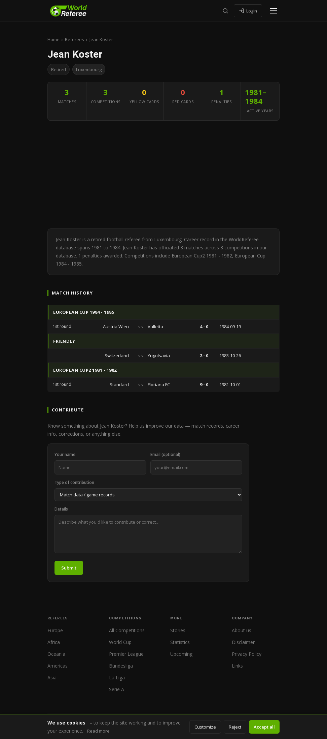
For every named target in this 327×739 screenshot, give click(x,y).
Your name (64, 454)
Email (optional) (165, 454)
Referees (74, 39)
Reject (235, 727)
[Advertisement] (163, 174)
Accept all (264, 727)
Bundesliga (121, 666)
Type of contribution (74, 482)
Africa (53, 642)
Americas (57, 666)
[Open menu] (273, 11)
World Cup (120, 642)
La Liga (117, 677)
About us (241, 630)
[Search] (225, 11)
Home (53, 39)
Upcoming (181, 654)
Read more (98, 731)
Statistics (180, 642)
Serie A (116, 689)
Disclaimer (243, 642)
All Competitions (127, 630)
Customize (205, 727)
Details (61, 509)
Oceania (56, 654)
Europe (55, 630)
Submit (68, 568)
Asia (52, 677)
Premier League (126, 654)
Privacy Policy (246, 654)
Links (237, 666)
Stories (177, 630)
